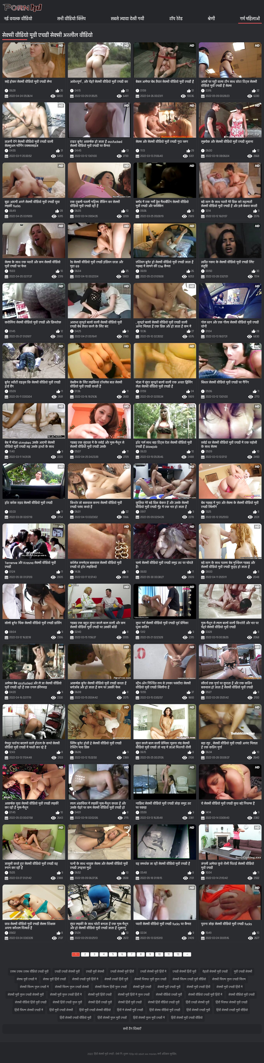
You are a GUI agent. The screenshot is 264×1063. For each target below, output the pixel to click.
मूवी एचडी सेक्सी (243, 971)
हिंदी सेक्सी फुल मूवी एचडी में (149, 1018)
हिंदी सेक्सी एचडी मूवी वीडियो (232, 1010)
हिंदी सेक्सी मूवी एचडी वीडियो (186, 1018)
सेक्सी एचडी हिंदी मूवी (116, 979)
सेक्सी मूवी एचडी (142, 987)
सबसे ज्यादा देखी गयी (127, 19)
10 (159, 954)
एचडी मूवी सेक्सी (95, 971)
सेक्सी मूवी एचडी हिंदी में (229, 987)
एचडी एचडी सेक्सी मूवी (67, 971)
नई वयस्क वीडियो (18, 19)
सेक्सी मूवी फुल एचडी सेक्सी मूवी (26, 995)
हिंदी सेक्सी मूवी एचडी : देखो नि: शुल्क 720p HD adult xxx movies (125, 1054)
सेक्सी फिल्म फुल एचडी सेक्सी (72, 987)
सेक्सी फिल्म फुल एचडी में (34, 987)
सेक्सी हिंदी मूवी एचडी (130, 1002)
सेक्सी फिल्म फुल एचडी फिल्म (229, 979)
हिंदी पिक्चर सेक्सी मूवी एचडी (231, 1002)
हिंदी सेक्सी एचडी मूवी (198, 1010)
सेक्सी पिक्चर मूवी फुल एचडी (150, 979)
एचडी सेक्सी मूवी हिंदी (122, 971)
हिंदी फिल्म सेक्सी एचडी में (28, 1010)
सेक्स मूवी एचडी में (27, 979)
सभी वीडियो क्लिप (71, 19)
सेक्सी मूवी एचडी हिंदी (198, 987)
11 (168, 954)
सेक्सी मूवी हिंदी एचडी (100, 995)
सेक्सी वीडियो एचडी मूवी (169, 995)
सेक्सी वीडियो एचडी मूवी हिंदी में (205, 995)
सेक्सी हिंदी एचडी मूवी (100, 1002)
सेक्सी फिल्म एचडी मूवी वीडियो (189, 979)
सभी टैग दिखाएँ (132, 1029)
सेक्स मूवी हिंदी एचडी (54, 979)
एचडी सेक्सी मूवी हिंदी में (153, 971)
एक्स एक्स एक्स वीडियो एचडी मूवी (29, 971)
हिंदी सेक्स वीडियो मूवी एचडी (164, 1010)
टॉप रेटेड (176, 19)
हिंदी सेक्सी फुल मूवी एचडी (112, 1018)
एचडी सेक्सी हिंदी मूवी (184, 971)
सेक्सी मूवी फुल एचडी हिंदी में (66, 995)
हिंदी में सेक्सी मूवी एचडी (130, 1010)
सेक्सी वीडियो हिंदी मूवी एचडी (30, 1002)
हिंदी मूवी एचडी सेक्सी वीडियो (95, 1010)
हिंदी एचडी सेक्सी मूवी (197, 1002)
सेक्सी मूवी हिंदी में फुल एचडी (134, 995)
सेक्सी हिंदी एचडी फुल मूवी (67, 1002)
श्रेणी (211, 19)
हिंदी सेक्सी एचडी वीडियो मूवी (75, 1018)
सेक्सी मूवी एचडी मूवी (168, 987)
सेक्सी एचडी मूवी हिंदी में (85, 979)
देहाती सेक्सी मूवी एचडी (215, 971)
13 (178, 954)
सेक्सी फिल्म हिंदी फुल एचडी (111, 987)
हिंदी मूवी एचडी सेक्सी (61, 1010)
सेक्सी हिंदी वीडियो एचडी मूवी (163, 1002)
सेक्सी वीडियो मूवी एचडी (241, 995)
